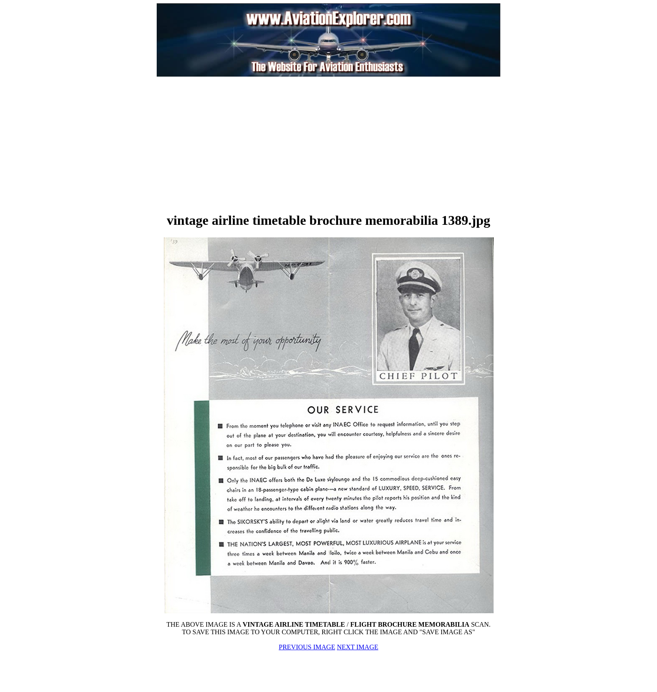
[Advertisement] (234, 144)
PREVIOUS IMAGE (307, 647)
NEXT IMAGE (357, 647)
